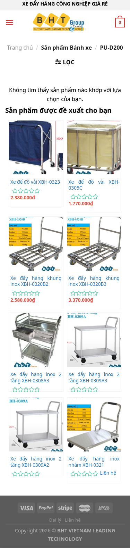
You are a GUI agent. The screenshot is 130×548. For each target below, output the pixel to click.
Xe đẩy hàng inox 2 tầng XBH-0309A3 (94, 377)
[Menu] (9, 22)
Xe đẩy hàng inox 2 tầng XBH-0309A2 (35, 462)
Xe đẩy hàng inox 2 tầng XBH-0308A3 (35, 377)
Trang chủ (20, 47)
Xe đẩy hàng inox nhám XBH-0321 (94, 462)
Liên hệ (108, 473)
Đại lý (55, 520)
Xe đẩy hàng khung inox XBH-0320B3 (94, 281)
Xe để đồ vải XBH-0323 (35, 182)
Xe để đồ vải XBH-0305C (94, 185)
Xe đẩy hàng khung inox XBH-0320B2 (35, 281)
